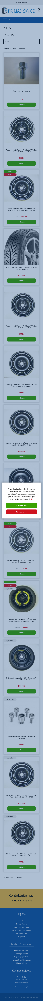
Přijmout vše (21, 505)
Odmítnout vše (21, 512)
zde (31, 499)
